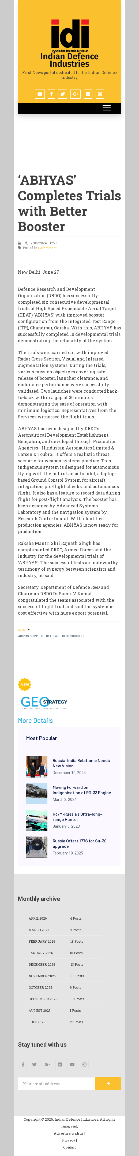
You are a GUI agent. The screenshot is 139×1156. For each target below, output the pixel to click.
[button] (106, 106)
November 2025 (42, 976)
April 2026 (38, 918)
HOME (21, 629)
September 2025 (43, 999)
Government (47, 248)
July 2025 (37, 1022)
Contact (69, 1147)
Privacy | (69, 1140)
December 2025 (42, 964)
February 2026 (42, 941)
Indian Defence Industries (69, 60)
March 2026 (39, 930)
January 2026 (41, 953)
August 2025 (40, 1010)
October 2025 (40, 987)
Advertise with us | (69, 1133)
